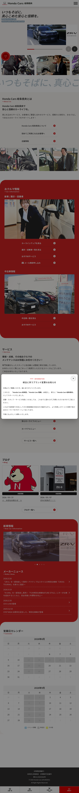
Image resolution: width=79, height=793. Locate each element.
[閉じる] (73, 378)
